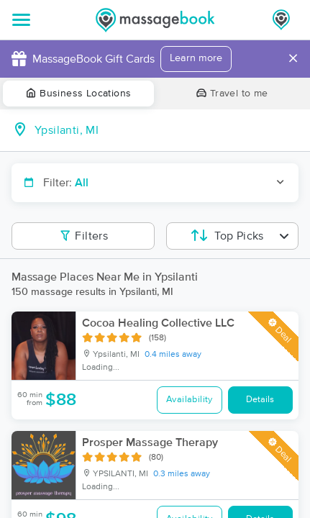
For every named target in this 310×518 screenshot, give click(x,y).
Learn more (196, 58)
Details (260, 399)
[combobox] (166, 130)
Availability (189, 399)
